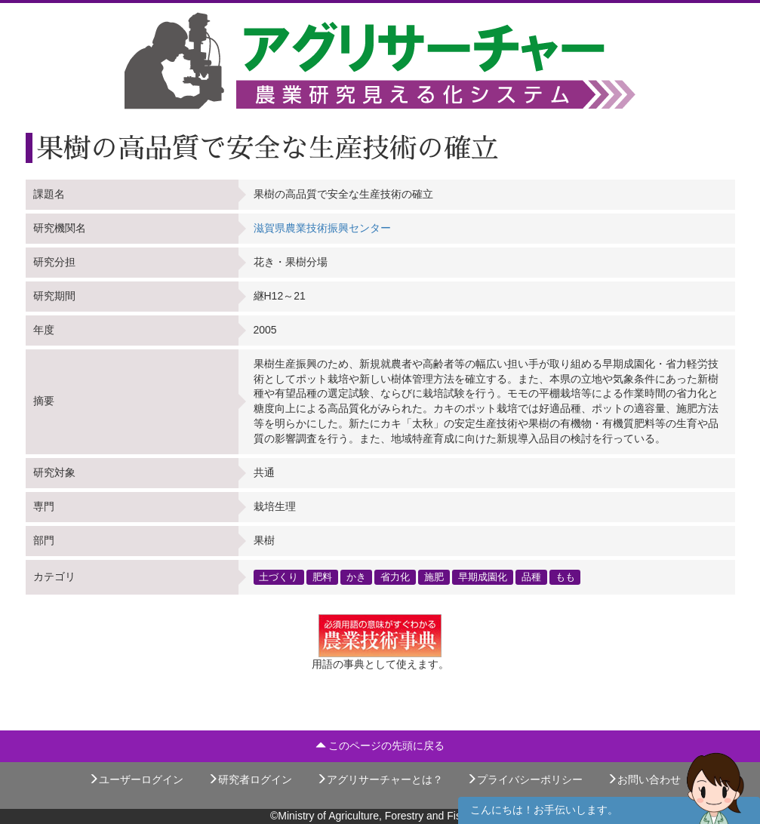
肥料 (322, 576)
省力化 (395, 576)
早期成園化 (482, 576)
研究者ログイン (250, 779)
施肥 (434, 576)
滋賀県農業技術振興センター (322, 228)
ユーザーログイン (135, 779)
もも (565, 576)
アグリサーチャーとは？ (379, 779)
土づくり (278, 576)
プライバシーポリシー (524, 779)
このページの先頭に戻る (380, 745)
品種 (531, 576)
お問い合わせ (644, 779)
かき (356, 576)
